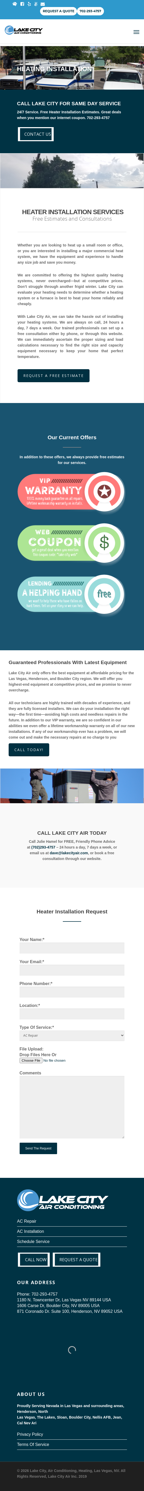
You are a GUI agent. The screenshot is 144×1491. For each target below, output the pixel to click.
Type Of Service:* (72, 1033)
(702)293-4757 (43, 847)
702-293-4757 (90, 11)
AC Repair (26, 1221)
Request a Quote (58, 11)
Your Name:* (72, 945)
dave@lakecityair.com (69, 853)
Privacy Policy (30, 1434)
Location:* (72, 1011)
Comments (72, 1105)
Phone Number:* (72, 989)
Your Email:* (72, 968)
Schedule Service (33, 1241)
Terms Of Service (33, 1444)
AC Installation (30, 1231)
